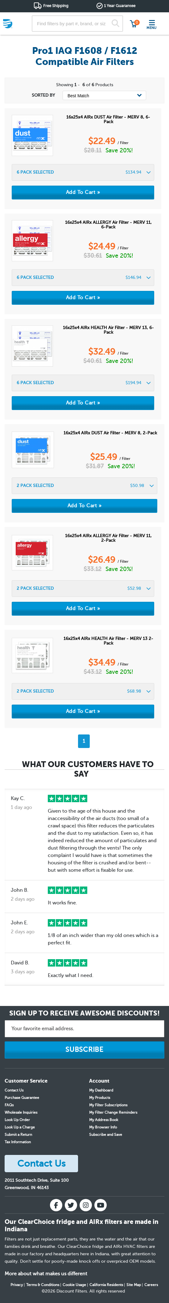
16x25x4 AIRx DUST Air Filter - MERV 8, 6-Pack (108, 119)
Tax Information (18, 1142)
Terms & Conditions (42, 1285)
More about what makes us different (46, 1274)
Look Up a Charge (20, 1127)
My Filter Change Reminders (113, 1112)
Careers (151, 1285)
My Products (99, 1098)
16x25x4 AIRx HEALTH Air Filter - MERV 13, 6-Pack (108, 330)
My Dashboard (101, 1090)
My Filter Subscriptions (108, 1105)
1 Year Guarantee (119, 5)
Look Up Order (17, 1120)
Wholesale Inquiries (21, 1112)
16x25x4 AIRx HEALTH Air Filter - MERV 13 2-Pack (108, 640)
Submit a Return (18, 1134)
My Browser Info (103, 1127)
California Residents (106, 1285)
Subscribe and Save (105, 1134)
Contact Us (14, 1090)
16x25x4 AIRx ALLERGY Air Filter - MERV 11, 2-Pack (108, 538)
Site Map (133, 1285)
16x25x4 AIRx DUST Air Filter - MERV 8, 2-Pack (110, 433)
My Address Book (103, 1120)
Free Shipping (55, 5)
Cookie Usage (74, 1285)
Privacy (16, 1285)
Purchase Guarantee (22, 1098)
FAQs (9, 1105)
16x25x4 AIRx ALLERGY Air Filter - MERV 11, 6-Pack (108, 224)
